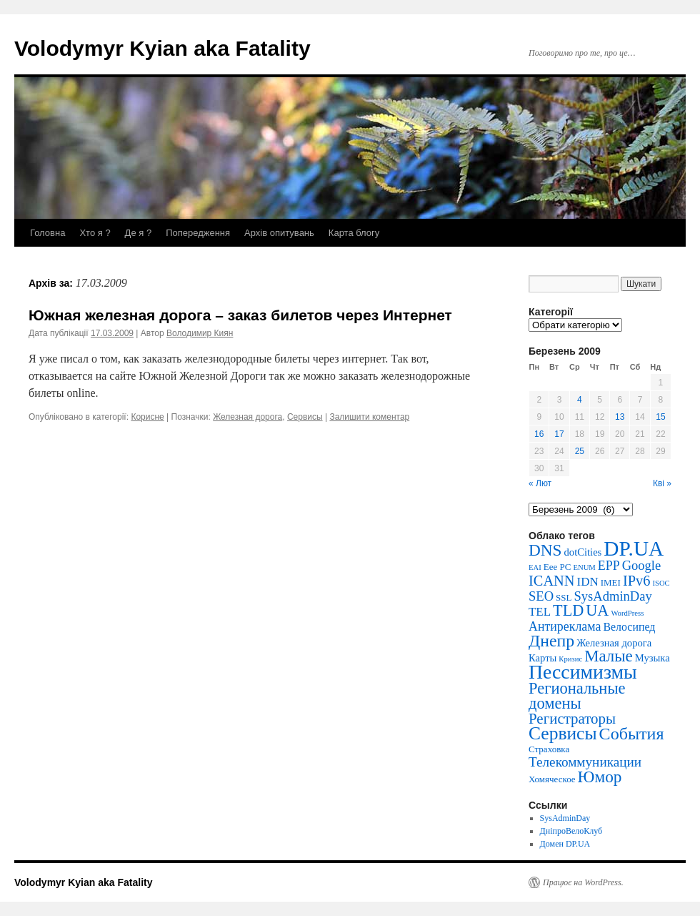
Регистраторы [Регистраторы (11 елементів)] (572, 718)
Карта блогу (354, 232)
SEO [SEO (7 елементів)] (541, 596)
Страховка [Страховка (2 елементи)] (549, 749)
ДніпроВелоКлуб (571, 831)
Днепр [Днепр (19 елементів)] (551, 640)
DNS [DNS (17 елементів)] (545, 550)
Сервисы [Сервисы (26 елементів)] (563, 733)
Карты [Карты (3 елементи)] (542, 658)
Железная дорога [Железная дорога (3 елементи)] (613, 643)
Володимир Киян (199, 333)
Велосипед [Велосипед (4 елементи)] (629, 627)
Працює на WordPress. (583, 882)
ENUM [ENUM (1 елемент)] (584, 567)
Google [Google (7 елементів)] (641, 565)
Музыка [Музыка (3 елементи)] (652, 658)
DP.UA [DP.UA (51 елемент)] (634, 548)
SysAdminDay (565, 818)
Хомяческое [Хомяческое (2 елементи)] (552, 779)
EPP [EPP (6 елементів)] (609, 565)
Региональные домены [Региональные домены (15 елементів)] (577, 695)
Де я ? (138, 232)
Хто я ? (94, 232)
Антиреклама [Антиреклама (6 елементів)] (565, 626)
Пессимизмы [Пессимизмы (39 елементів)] (583, 672)
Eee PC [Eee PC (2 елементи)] (557, 566)
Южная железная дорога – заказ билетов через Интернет (240, 315)
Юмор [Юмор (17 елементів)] (600, 776)
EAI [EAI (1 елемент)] (535, 567)
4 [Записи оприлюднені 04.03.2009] (579, 400)
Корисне (147, 417)
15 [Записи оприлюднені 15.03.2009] (660, 417)
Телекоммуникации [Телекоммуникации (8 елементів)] (585, 761)
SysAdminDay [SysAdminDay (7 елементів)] (612, 596)
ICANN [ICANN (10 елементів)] (552, 580)
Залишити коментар (369, 417)
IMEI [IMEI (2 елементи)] (611, 582)
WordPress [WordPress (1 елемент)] (627, 613)
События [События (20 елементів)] (631, 733)
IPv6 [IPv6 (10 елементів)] (637, 580)
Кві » (662, 483)
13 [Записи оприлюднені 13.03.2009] (619, 417)
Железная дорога (247, 417)
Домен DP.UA (565, 844)
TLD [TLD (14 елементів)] (568, 610)
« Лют (540, 483)
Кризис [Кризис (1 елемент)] (570, 659)
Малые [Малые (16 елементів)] (608, 656)
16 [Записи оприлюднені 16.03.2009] (539, 434)
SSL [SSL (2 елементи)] (563, 597)
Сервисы (305, 417)
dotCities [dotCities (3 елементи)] (583, 552)
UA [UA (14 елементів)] (597, 610)
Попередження (198, 232)
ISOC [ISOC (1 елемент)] (660, 583)
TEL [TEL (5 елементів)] (540, 612)
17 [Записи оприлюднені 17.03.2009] (559, 434)
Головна (47, 232)
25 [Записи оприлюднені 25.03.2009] (579, 451)
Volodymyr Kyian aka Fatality (162, 48)
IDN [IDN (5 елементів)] (588, 581)
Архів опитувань (279, 232)
